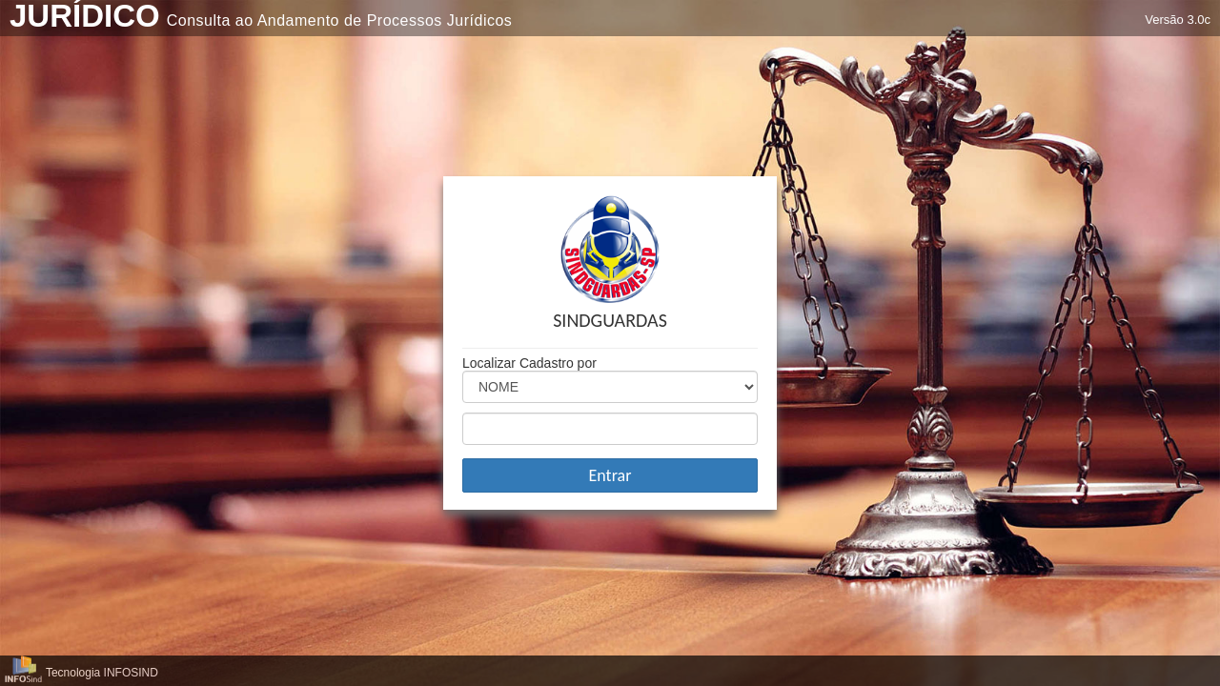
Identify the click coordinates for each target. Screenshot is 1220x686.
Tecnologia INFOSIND (102, 672)
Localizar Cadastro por (529, 363)
